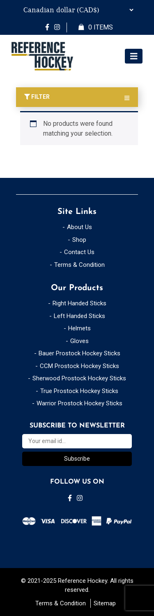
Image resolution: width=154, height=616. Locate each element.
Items (95, 27)
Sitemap (105, 603)
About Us (79, 227)
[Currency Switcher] (77, 9)
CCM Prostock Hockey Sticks (79, 366)
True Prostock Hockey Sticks (79, 391)
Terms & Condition (79, 264)
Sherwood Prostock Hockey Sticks (79, 378)
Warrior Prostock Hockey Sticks (79, 403)
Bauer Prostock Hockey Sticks (79, 353)
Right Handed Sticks (79, 303)
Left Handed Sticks (79, 316)
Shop (79, 239)
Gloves (79, 341)
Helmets (79, 328)
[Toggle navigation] (134, 56)
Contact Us (79, 252)
